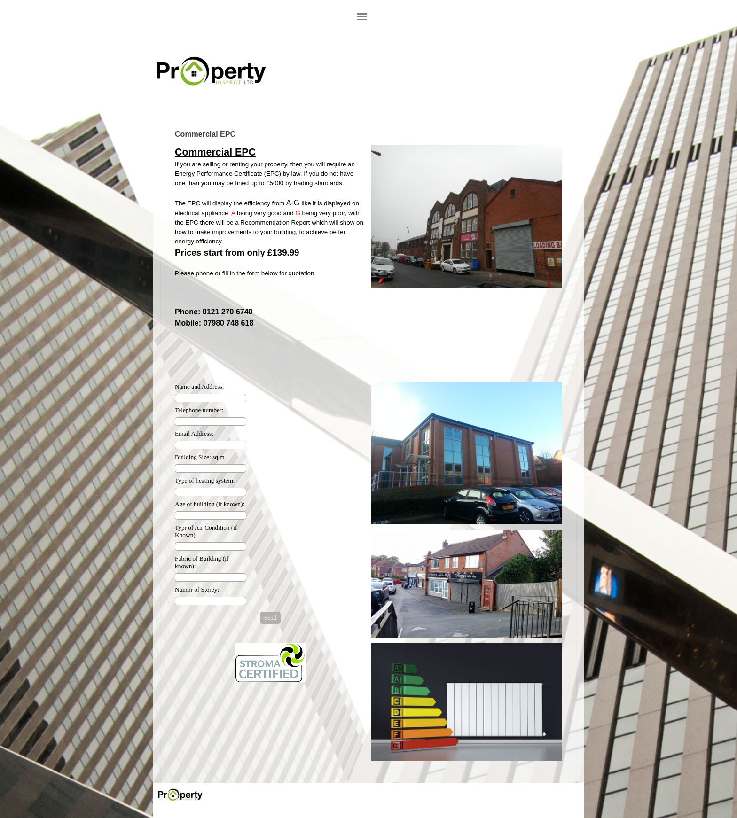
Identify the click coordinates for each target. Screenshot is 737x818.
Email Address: (194, 433)
